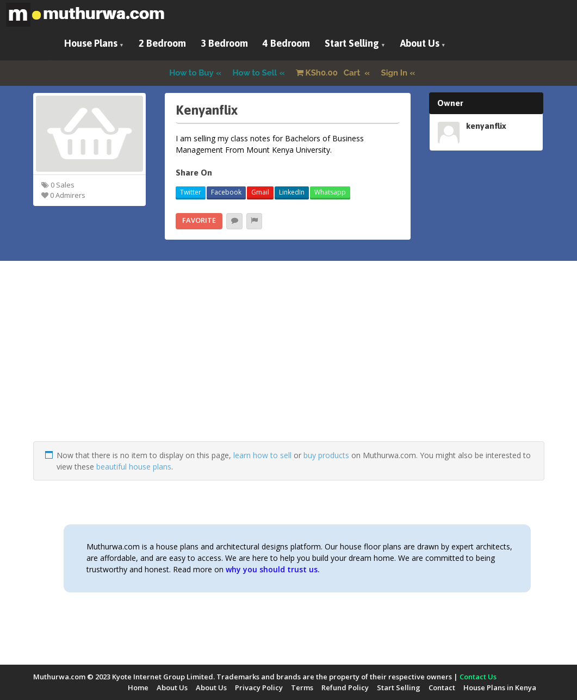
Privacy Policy (259, 687)
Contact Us (478, 677)
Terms (302, 687)
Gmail (260, 192)
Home (138, 687)
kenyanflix (486, 125)
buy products (326, 455)
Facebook (226, 192)
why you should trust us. (273, 569)
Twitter (190, 192)
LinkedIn (292, 192)
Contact (442, 687)
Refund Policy (345, 687)
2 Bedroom (162, 43)
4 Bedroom (286, 43)
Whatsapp (330, 192)
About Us (419, 43)
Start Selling (352, 43)
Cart (329, 73)
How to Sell (255, 73)
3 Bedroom (224, 43)
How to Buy (191, 73)
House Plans (90, 43)
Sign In (394, 73)
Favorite (199, 220)
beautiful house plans (133, 466)
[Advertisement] (288, 365)
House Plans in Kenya (499, 687)
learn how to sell (262, 455)
